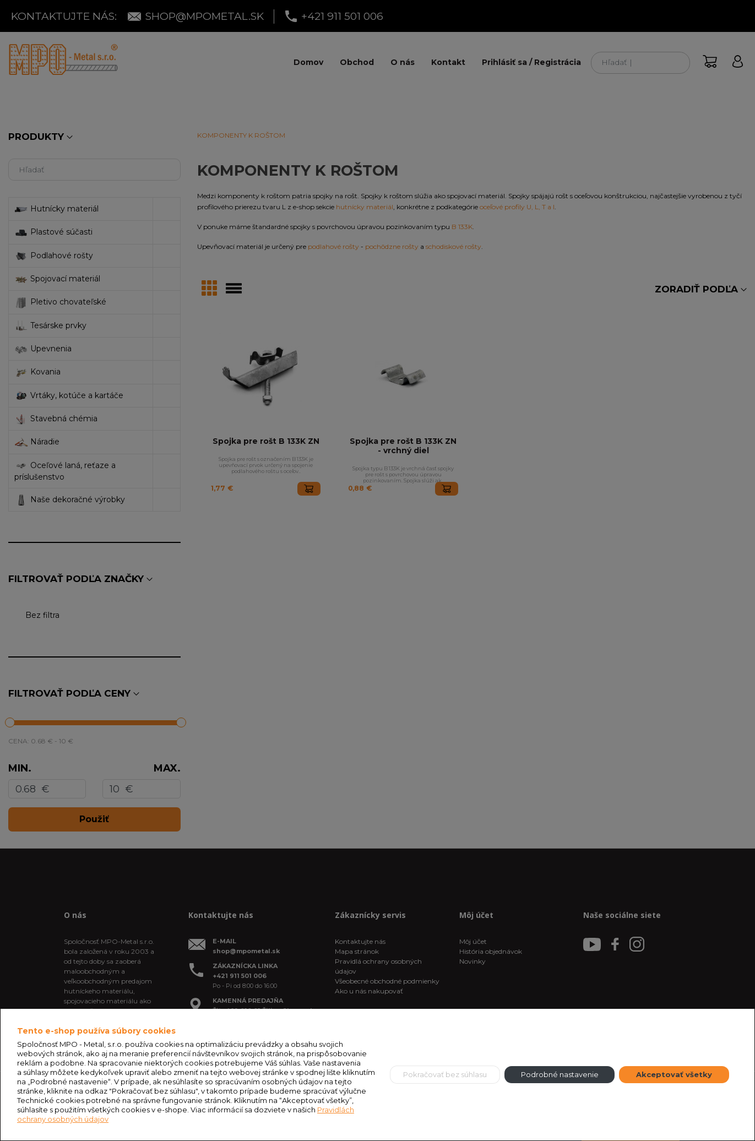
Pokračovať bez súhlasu (445, 1074)
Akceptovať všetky (674, 1074)
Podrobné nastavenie (560, 1074)
